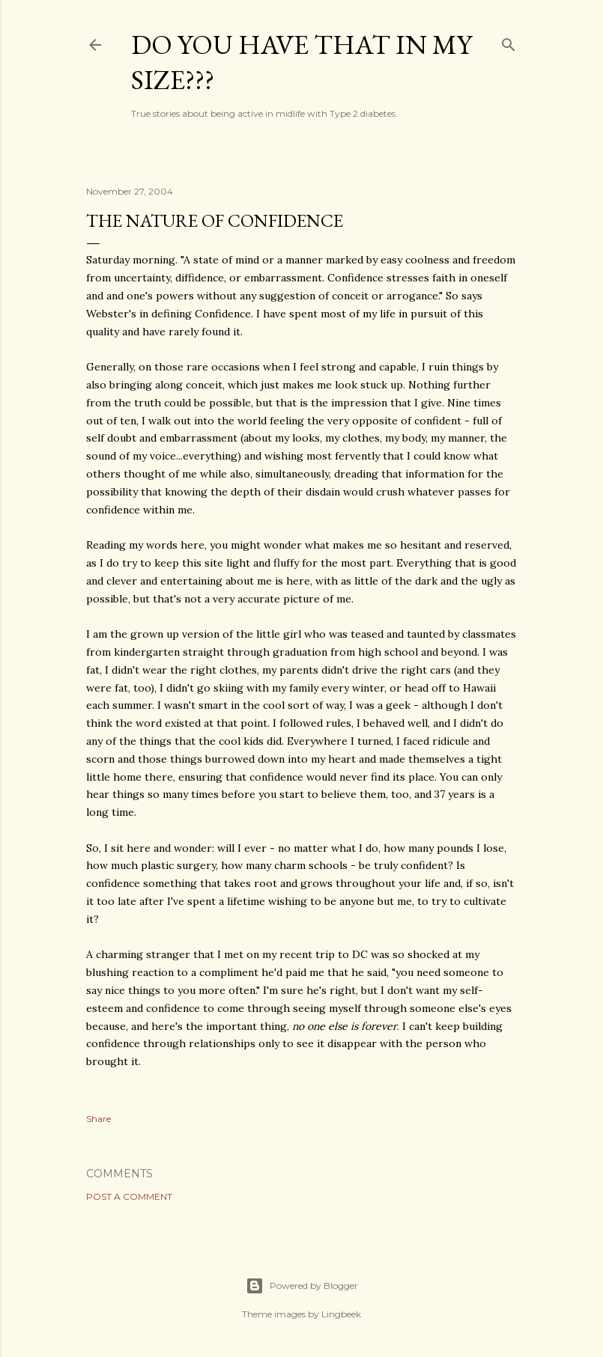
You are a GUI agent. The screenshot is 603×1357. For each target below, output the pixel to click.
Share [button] (98, 1118)
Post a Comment (129, 1196)
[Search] (509, 41)
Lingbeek (341, 1314)
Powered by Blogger (302, 1286)
